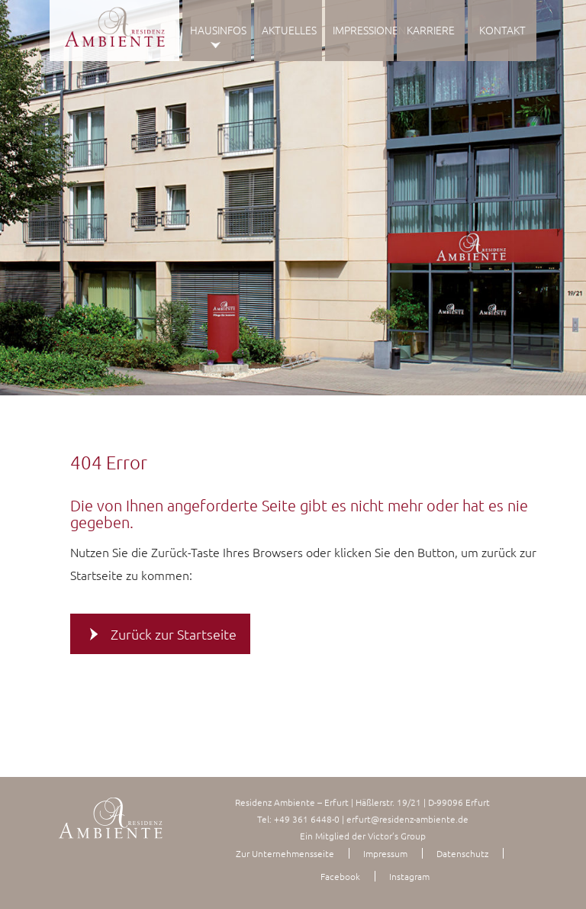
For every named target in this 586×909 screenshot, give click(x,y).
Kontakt (502, 29)
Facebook (340, 876)
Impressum (385, 853)
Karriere (431, 29)
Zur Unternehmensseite (285, 853)
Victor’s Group (397, 836)
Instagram (409, 876)
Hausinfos (218, 29)
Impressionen (363, 29)
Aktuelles (289, 29)
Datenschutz (462, 853)
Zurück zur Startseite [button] (174, 633)
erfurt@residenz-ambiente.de (407, 819)
